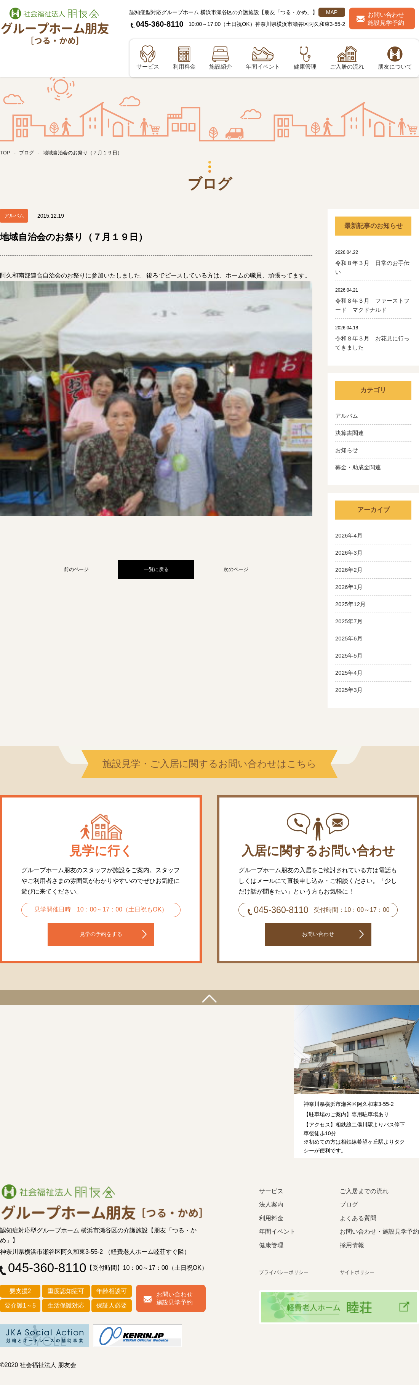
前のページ (76, 420)
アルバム (346, 415)
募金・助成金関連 (358, 467)
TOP (5, 152)
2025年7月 (349, 621)
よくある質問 (358, 1229)
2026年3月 (349, 552)
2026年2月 (349, 569)
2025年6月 (349, 638)
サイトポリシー (360, 1283)
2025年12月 (350, 604)
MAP (331, 12)
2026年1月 (349, 587)
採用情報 (352, 1256)
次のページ (236, 420)
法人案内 (271, 1216)
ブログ (28, 152)
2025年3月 (349, 690)
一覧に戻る (156, 420)
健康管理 (271, 1256)
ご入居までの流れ (364, 1202)
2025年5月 (349, 655)
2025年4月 (349, 672)
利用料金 (271, 1229)
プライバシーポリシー (287, 1283)
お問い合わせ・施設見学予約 (379, 1243)
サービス (271, 1202)
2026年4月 (349, 535)
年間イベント (277, 1243)
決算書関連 (349, 433)
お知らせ (346, 450)
